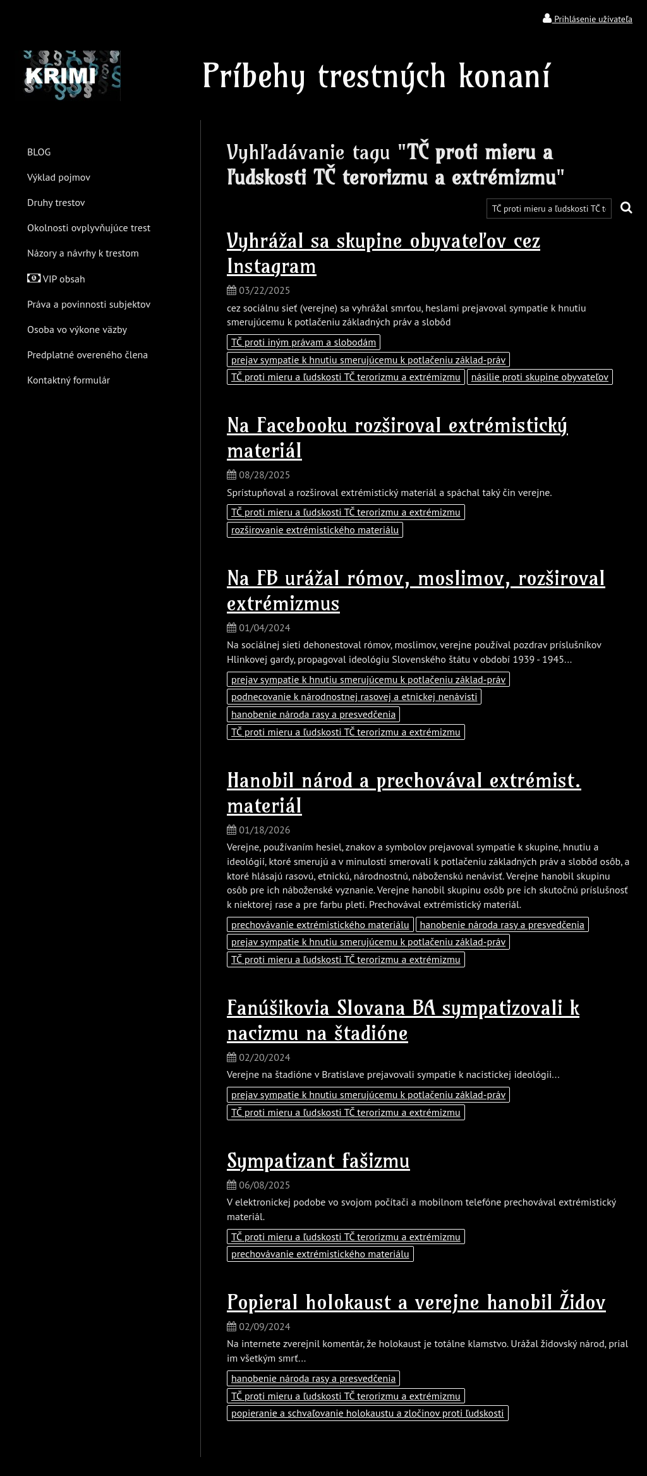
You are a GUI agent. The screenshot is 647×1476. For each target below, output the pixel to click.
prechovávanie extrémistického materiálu (320, 924)
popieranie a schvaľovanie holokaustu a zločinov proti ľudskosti (367, 1412)
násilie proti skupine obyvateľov (539, 376)
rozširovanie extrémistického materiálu (315, 529)
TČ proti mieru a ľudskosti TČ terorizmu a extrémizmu (346, 376)
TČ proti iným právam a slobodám (303, 342)
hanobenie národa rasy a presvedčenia (313, 714)
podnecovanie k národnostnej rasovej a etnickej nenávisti (354, 696)
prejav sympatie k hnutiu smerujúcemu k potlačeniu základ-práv (368, 359)
